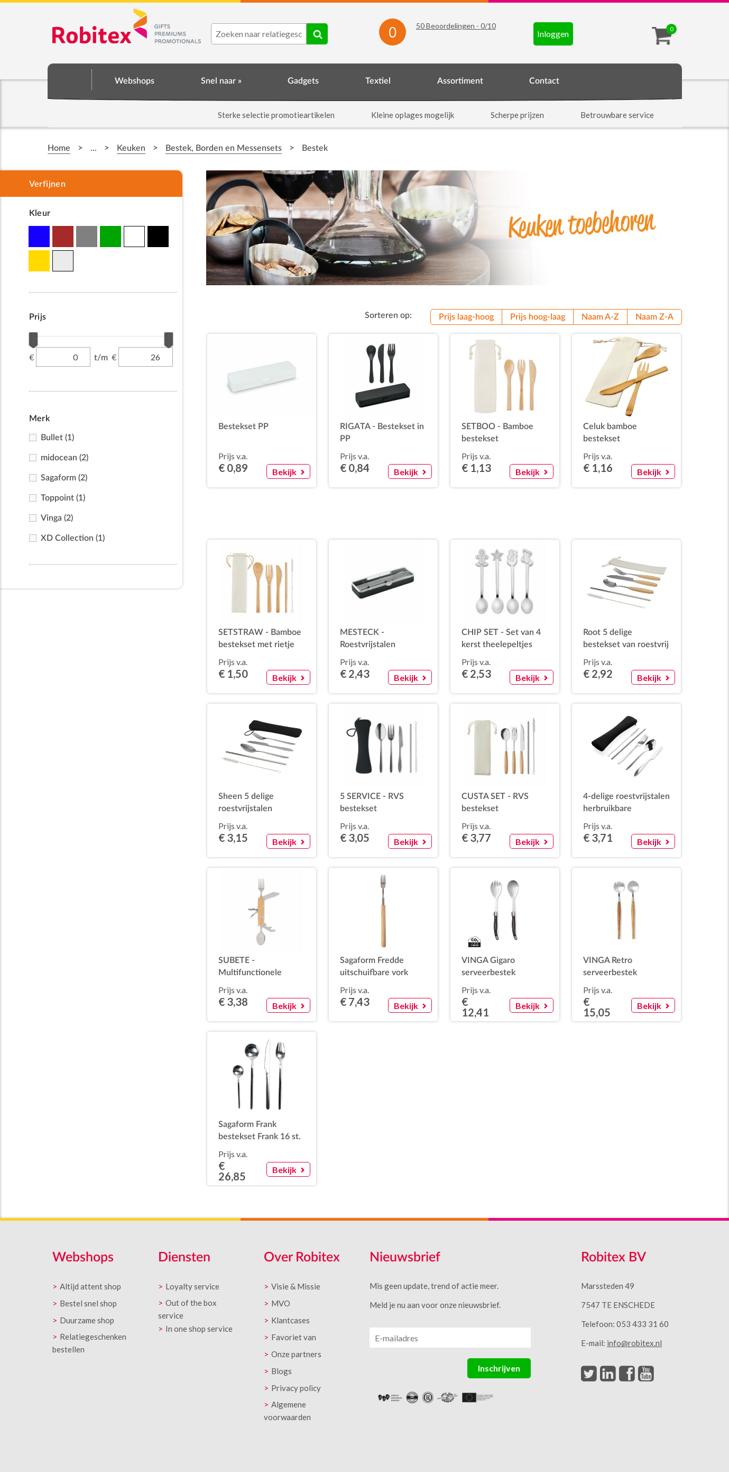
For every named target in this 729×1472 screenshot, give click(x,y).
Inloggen (553, 34)
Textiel (378, 81)
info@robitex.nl (634, 1343)
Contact (544, 81)
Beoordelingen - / (456, 25)
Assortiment (460, 81)
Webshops (134, 81)
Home (70, 79)
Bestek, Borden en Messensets (223, 148)
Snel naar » (221, 81)
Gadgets (303, 81)
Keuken (131, 148)
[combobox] (259, 33)
